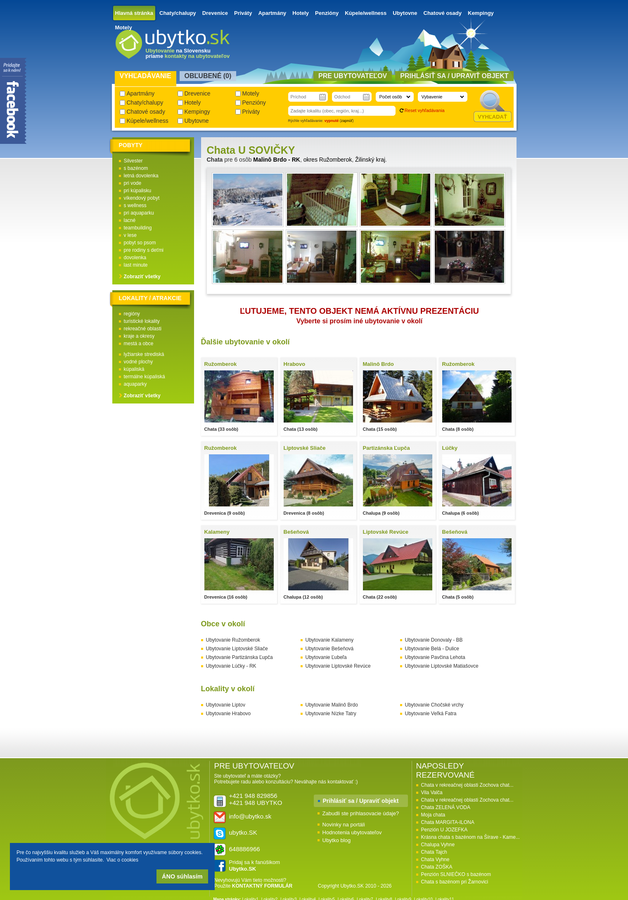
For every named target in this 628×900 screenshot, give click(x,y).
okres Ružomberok (327, 159)
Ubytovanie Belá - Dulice (432, 649)
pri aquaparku (139, 213)
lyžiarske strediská (144, 354)
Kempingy (481, 13)
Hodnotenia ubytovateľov (352, 832)
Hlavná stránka (134, 13)
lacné (130, 220)
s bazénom (136, 168)
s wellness (135, 205)
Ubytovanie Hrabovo (228, 713)
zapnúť (347, 121)
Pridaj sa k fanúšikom (254, 865)
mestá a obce (139, 343)
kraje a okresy (139, 336)
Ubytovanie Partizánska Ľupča (239, 657)
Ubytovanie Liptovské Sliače (237, 649)
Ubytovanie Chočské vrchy (434, 705)
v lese (130, 235)
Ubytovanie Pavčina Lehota (435, 657)
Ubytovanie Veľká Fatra (431, 713)
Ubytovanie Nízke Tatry (331, 713)
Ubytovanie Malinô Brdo (332, 705)
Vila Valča (432, 792)
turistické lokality (142, 321)
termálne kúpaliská (144, 377)
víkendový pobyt (142, 198)
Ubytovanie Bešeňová (330, 649)
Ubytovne (405, 13)
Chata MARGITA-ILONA (447, 822)
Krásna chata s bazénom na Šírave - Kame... (470, 837)
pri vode (133, 183)
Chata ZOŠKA (437, 867)
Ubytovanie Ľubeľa (326, 657)
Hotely (300, 13)
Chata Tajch (434, 852)
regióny (132, 314)
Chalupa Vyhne (438, 844)
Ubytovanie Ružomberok (233, 640)
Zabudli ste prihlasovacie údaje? (360, 813)
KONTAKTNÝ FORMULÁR (262, 886)
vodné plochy (138, 362)
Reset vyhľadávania (425, 110)
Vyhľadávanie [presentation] (145, 75)
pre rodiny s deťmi (144, 250)
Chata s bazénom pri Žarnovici (454, 882)
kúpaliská (134, 369)
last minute (136, 265)
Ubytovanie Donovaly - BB (434, 640)
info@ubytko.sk (250, 816)
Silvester (133, 161)
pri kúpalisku (138, 190)
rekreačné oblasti (142, 329)
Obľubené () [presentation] (208, 75)
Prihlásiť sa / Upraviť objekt (361, 800)
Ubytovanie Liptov (225, 705)
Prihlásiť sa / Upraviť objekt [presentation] (454, 75)
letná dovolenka (141, 176)
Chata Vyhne (435, 859)
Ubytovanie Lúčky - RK (231, 666)
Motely (123, 27)
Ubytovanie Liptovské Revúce (338, 666)
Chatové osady (443, 13)
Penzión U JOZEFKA (444, 830)
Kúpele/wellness (365, 13)
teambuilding (138, 228)
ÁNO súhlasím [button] (182, 876)
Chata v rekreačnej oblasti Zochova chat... (467, 785)
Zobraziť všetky (142, 276)
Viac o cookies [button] (122, 860)
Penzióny (327, 13)
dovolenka (135, 257)
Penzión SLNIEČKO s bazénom (456, 874)
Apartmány (272, 13)
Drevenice (215, 13)
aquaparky (135, 384)
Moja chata (433, 815)
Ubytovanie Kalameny (330, 640)
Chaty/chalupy (177, 13)
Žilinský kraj (370, 159)
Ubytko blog (336, 840)
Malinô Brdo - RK (276, 159)
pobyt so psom (140, 243)
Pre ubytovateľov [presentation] (352, 75)
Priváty (243, 13)
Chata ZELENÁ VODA (445, 807)
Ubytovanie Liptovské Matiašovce (442, 666)
